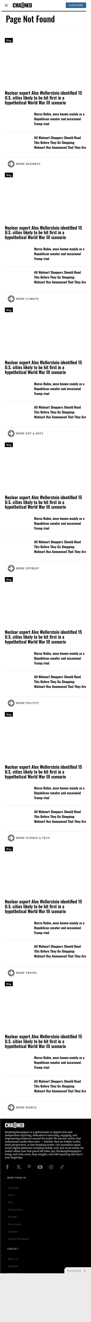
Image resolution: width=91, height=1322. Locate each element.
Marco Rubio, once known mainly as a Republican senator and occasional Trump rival (59, 118)
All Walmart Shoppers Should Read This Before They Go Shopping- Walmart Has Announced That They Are (60, 142)
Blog (8, 40)
